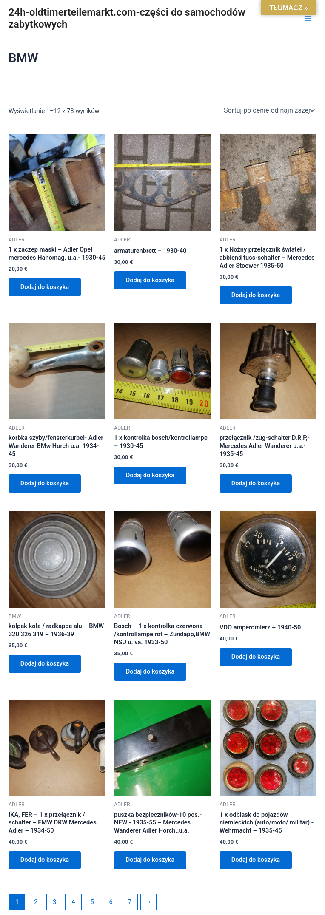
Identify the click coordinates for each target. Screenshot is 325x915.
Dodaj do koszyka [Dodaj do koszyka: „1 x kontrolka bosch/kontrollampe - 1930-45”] (150, 475)
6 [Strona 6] (111, 902)
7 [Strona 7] (129, 902)
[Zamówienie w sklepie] (268, 110)
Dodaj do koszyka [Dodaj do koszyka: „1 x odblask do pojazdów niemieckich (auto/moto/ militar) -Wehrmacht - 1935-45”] (255, 860)
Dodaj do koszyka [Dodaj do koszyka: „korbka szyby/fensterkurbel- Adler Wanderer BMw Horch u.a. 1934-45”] (44, 483)
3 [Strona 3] (54, 902)
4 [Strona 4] (73, 902)
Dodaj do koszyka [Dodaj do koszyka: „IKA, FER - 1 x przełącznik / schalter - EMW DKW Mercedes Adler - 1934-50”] (44, 860)
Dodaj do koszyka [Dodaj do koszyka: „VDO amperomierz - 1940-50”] (255, 657)
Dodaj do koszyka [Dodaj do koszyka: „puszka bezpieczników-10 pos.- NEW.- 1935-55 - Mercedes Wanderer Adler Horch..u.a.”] (150, 860)
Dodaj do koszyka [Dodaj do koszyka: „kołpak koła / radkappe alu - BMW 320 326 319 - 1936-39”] (44, 664)
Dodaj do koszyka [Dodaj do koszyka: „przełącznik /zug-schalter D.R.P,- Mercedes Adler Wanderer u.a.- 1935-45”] (255, 483)
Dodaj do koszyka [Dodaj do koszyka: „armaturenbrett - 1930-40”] (150, 280)
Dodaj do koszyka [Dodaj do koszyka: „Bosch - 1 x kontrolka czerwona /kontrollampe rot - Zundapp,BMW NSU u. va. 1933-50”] (150, 672)
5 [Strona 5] (92, 902)
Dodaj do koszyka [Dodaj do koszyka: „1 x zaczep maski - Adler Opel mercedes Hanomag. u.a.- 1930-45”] (44, 287)
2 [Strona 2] (35, 902)
